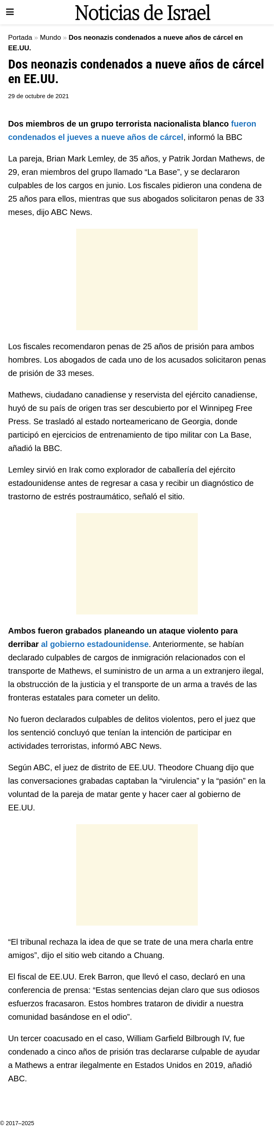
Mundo (50, 37)
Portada (20, 37)
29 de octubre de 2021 (38, 95)
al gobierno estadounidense (95, 644)
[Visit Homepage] (142, 12)
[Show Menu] (10, 12)
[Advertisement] (137, 279)
